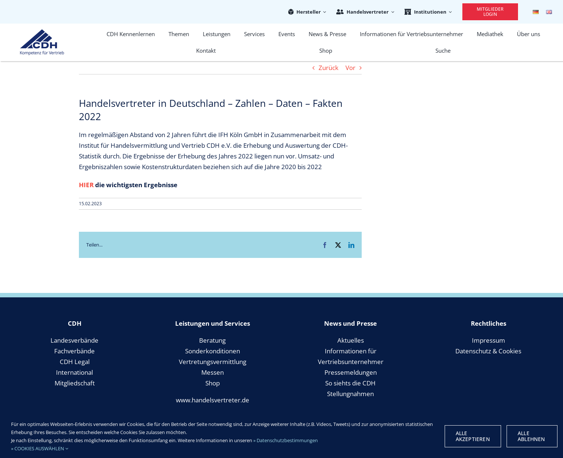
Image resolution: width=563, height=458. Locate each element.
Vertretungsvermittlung (212, 361)
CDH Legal (75, 361)
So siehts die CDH (350, 383)
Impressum (488, 340)
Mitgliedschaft (75, 383)
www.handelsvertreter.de (212, 400)
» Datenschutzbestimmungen (285, 440)
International (74, 372)
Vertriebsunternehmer (350, 361)
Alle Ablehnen (531, 436)
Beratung (212, 340)
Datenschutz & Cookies (488, 351)
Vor (350, 67)
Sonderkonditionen (212, 351)
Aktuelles (350, 340)
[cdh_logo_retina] (42, 32)
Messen (212, 372)
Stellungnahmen (350, 393)
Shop (212, 383)
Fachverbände (74, 351)
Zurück (328, 67)
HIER (86, 185)
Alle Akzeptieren (473, 436)
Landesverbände (74, 340)
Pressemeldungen (350, 372)
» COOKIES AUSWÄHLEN (39, 448)
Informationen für (350, 351)
